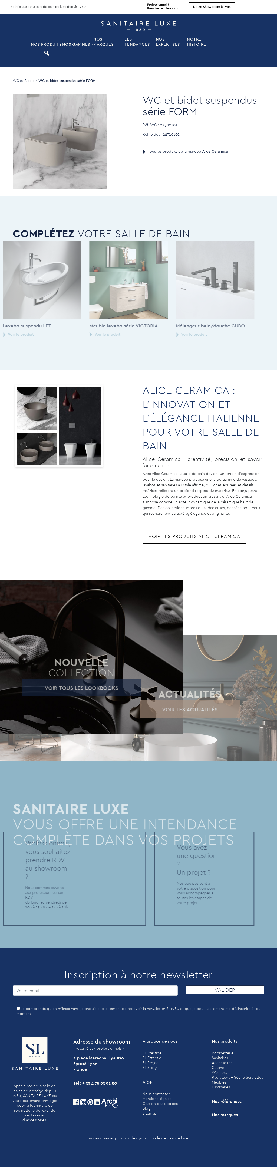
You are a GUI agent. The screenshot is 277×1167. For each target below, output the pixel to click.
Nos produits (46, 44)
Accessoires (222, 1062)
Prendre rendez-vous (162, 5)
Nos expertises (168, 41)
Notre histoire (196, 41)
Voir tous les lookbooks (67, 687)
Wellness (219, 1072)
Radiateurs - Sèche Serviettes (237, 1077)
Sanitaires (220, 1057)
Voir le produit (90, 334)
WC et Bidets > (25, 80)
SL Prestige (152, 1053)
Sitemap (150, 1113)
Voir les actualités (175, 709)
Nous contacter (156, 1093)
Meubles (219, 1082)
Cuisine (218, 1067)
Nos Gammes (76, 44)
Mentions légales (157, 1098)
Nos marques (103, 41)
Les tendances (137, 41)
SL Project (151, 1062)
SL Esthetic (152, 1057)
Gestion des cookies (160, 1103)
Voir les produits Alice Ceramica (194, 536)
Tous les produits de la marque (188, 151)
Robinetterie (222, 1053)
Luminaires (221, 1087)
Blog (147, 1108)
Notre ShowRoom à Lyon (212, 7)
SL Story (150, 1067)
